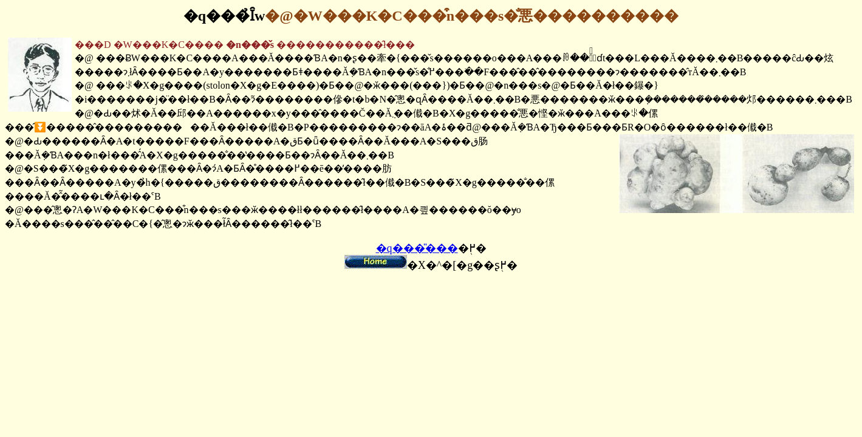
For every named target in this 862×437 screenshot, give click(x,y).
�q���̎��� (417, 248)
